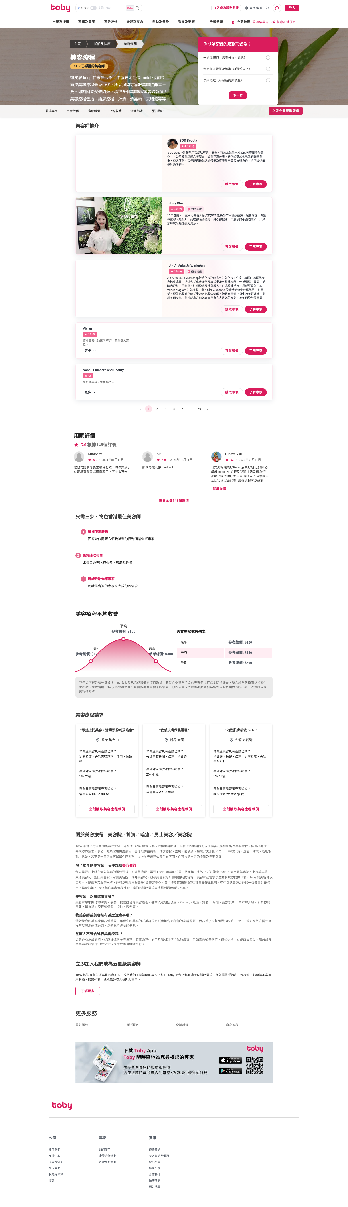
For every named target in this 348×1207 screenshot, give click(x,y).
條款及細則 (56, 1164)
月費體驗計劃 (107, 1164)
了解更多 (87, 994)
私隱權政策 (56, 1177)
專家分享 (154, 1171)
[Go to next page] (207, 411)
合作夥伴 (154, 1177)
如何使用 (105, 1152)
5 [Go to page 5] (182, 411)
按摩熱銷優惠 (286, 22)
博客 (52, 1183)
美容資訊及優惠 (159, 1158)
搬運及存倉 (135, 22)
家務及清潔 (86, 22)
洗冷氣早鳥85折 (264, 22)
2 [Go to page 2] (157, 411)
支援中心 (54, 1158)
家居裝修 (111, 22)
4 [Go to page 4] (174, 411)
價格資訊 (154, 1152)
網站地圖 (154, 1189)
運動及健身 (160, 22)
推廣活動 (154, 1183)
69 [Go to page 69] (199, 411)
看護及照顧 (186, 22)
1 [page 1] (148, 411)
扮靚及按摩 (60, 22)
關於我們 (54, 1152)
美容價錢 (129, 868)
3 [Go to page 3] (165, 411)
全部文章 (154, 1164)
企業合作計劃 (107, 1158)
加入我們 (54, 1171)
